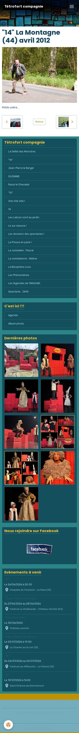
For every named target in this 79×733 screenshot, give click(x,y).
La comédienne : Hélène (22, 258)
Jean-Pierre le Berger (21, 168)
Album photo (16, 323)
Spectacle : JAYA (18, 291)
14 (9, 209)
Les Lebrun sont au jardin (23, 217)
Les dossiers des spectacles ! (26, 234)
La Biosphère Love (19, 267)
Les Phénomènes (18, 275)
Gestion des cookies (39, 728)
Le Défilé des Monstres (22, 151)
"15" (10, 192)
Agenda (13, 315)
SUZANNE (14, 176)
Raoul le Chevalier (19, 184)
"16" (10, 159)
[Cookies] (8, 724)
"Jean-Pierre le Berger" (21, 598)
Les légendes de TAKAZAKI (24, 283)
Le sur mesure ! (17, 225)
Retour (39, 121)
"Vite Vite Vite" (15, 617)
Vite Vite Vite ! (16, 201)
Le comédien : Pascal (21, 250)
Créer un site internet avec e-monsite (39, 713)
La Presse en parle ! (20, 242)
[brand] (24, 6)
